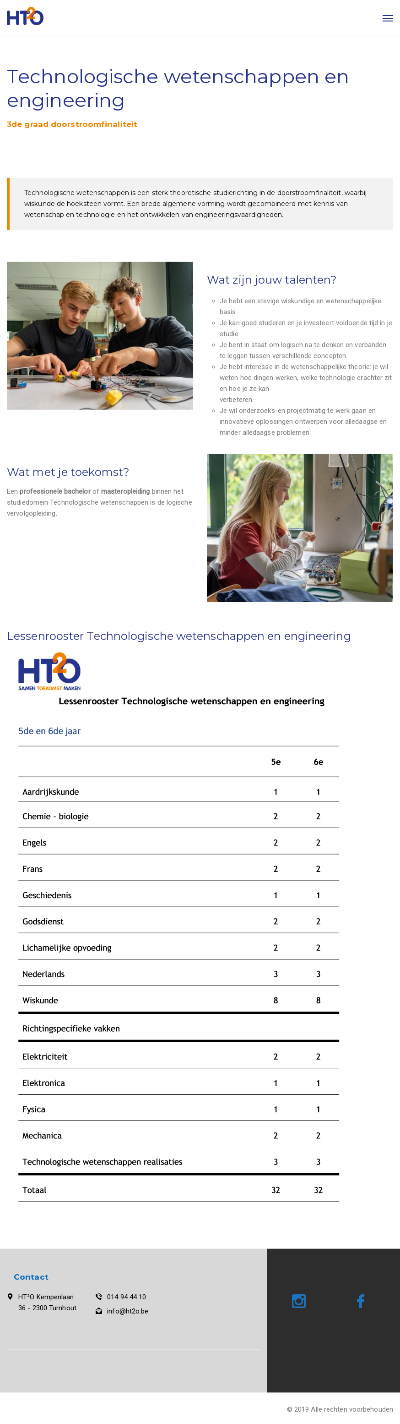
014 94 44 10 (126, 1297)
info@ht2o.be (127, 1311)
